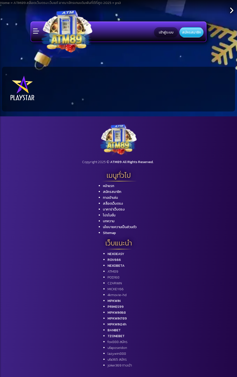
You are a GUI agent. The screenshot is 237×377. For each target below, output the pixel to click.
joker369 (120, 365)
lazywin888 (117, 353)
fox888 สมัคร (118, 341)
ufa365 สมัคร (117, 359)
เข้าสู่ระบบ (166, 32)
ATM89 (113, 271)
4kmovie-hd (117, 295)
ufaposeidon (117, 347)
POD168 (113, 277)
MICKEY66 (116, 289)
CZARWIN (115, 283)
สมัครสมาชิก (191, 32)
